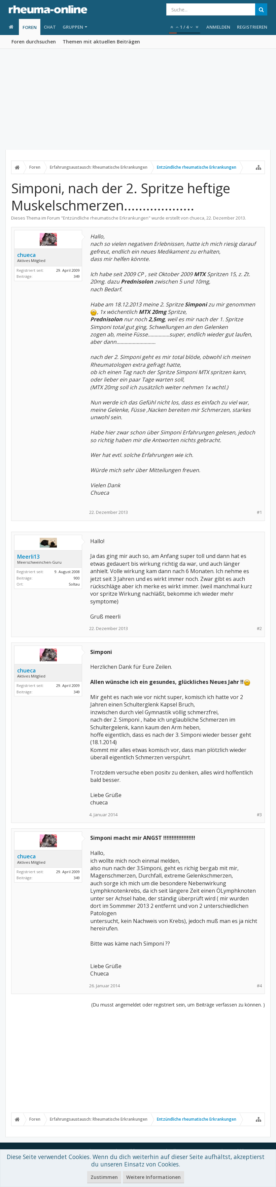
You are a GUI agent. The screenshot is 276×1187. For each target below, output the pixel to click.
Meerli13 (28, 556)
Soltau (74, 584)
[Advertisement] (138, 99)
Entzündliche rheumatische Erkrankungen (105, 218)
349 (77, 276)
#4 (259, 986)
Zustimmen (104, 1177)
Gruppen (73, 27)
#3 (259, 815)
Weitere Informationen (153, 1177)
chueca (196, 218)
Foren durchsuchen (33, 41)
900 (77, 578)
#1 (259, 512)
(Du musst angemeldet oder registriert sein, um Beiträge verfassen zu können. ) (178, 1004)
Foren (30, 27)
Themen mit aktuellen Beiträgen (101, 41)
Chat (50, 27)
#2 (259, 628)
